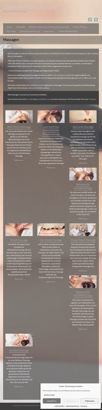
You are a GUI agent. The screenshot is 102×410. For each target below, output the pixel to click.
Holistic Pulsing (80, 27)
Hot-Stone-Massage (51, 239)
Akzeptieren (51, 401)
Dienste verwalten (49, 395)
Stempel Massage (19, 350)
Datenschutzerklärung (72, 406)
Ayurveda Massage (83, 126)
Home (9, 27)
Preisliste (92, 99)
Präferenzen (89, 401)
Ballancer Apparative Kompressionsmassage (49, 27)
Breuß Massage (19, 239)
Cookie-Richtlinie (59, 406)
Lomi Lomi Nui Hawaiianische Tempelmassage (51, 130)
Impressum (83, 406)
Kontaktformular (44, 99)
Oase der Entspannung (30, 6)
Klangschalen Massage (83, 239)
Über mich (11, 31)
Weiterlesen (19, 160)
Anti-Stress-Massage (19, 126)
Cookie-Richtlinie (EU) (68, 31)
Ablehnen (70, 401)
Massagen (20, 27)
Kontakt (30, 99)
